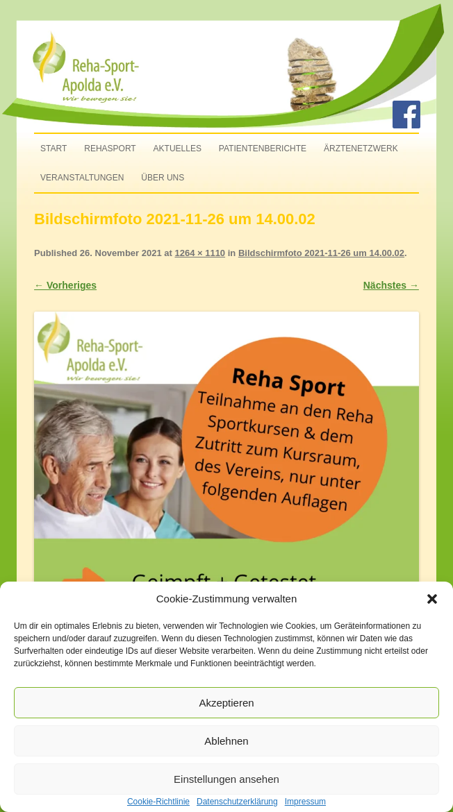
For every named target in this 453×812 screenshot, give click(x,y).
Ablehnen (226, 741)
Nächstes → (391, 285)
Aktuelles (177, 148)
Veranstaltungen (82, 178)
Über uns (162, 178)
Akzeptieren (226, 703)
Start (53, 148)
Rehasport (109, 148)
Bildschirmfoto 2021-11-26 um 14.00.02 (321, 253)
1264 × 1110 (199, 253)
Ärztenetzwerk (361, 148)
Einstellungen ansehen (226, 779)
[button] (432, 599)
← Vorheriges (65, 285)
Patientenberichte (262, 148)
